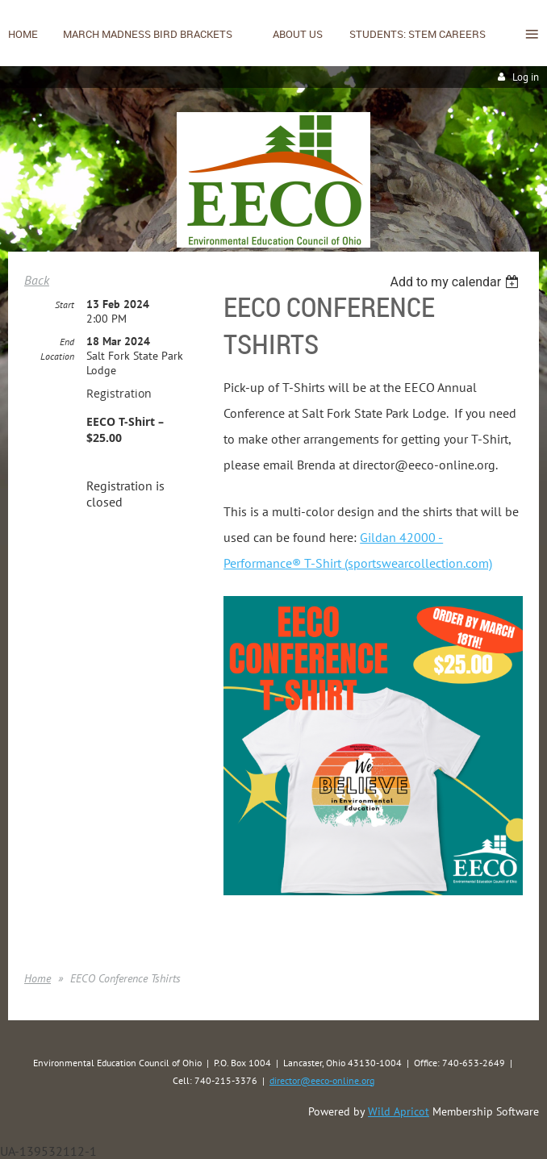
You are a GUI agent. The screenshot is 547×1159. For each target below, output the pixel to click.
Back (36, 280)
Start (64, 304)
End (67, 342)
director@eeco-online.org (321, 1080)
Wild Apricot (398, 1111)
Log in (525, 77)
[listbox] (456, 282)
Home (37, 978)
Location (57, 356)
